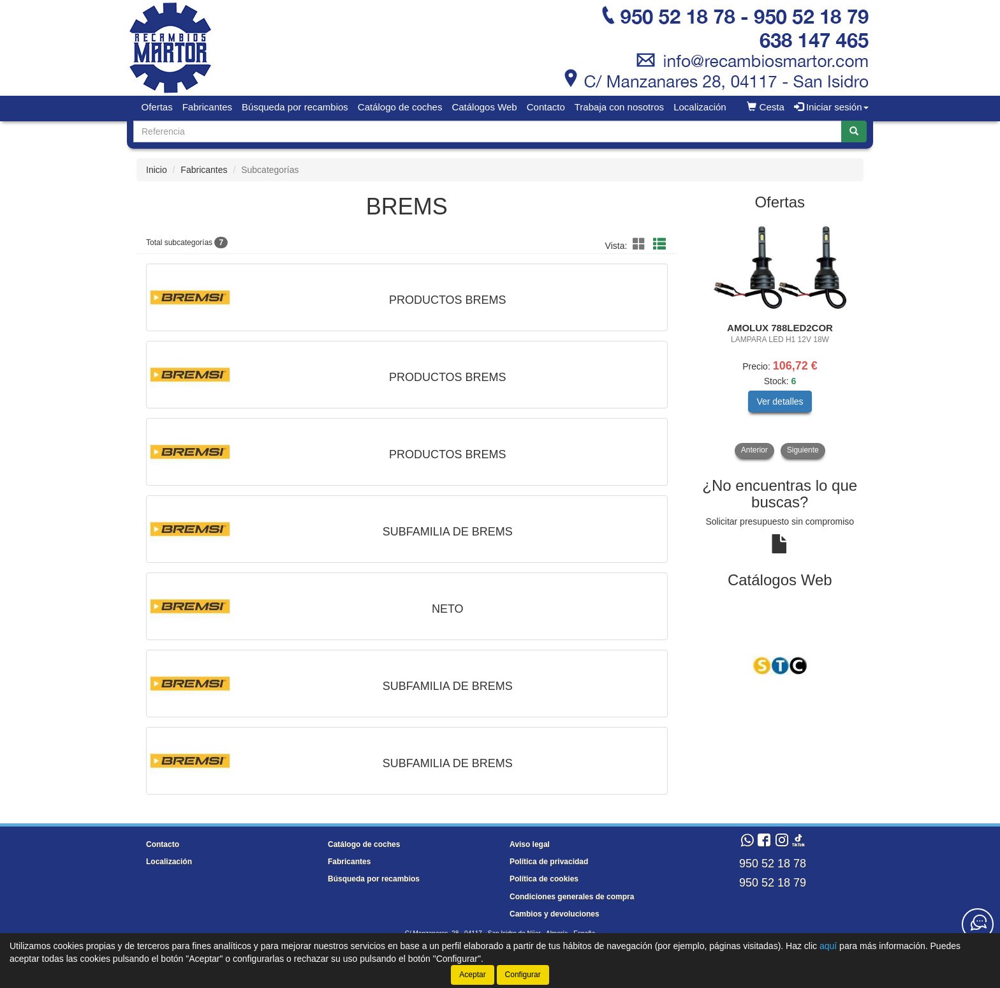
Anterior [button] (754, 449)
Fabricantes (207, 106)
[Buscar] (854, 131)
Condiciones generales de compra (572, 896)
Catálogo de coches (400, 106)
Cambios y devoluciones (554, 913)
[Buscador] (487, 131)
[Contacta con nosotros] (978, 924)
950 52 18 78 (772, 863)
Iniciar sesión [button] (831, 106)
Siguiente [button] (803, 449)
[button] (641, 244)
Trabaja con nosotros (619, 106)
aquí (828, 946)
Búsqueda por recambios (295, 106)
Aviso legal (530, 844)
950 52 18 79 (772, 882)
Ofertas (157, 106)
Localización (699, 106)
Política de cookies (544, 878)
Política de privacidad (549, 861)
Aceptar (472, 974)
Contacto (546, 106)
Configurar (523, 974)
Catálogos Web (484, 106)
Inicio (156, 170)
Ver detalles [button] (779, 401)
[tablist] (780, 339)
